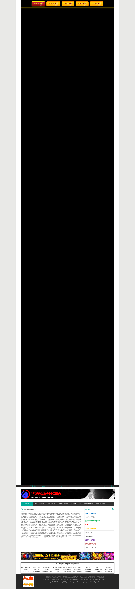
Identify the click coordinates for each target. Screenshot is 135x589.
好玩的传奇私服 (98, 571)
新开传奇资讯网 (90, 540)
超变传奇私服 (108, 571)
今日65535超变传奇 (76, 503)
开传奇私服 (57, 571)
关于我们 (58, 564)
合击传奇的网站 (90, 517)
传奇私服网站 (98, 569)
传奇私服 (57, 569)
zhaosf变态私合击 (90, 528)
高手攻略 (36, 569)
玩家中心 (98, 567)
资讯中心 (26, 569)
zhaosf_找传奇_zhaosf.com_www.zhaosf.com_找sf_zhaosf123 (75, 582)
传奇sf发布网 (67, 571)
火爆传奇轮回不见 (90, 547)
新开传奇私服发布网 (47, 571)
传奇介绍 (88, 567)
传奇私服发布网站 (77, 571)
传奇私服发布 (108, 569)
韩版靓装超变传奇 (63, 503)
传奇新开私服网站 (100, 503)
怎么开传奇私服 (36, 571)
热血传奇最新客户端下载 (92, 521)
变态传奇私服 (88, 571)
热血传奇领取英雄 (90, 513)
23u (86, 524)
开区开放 (47, 569)
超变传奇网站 (51, 503)
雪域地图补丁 (89, 536)
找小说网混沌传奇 (90, 544)
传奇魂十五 (88, 532)
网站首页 (26, 503)
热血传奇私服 (88, 569)
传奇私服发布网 (67, 569)
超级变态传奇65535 (39, 503)
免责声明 (64, 564)
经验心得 (108, 567)
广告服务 (70, 564)
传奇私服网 (26, 571)
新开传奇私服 (77, 569)
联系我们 (76, 564)
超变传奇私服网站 (88, 503)
